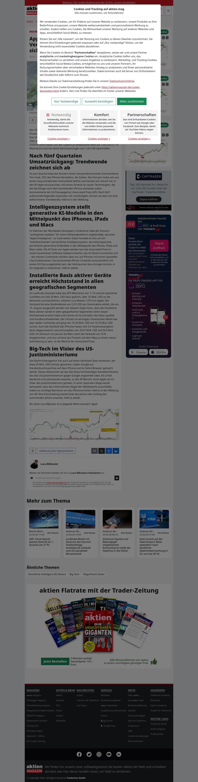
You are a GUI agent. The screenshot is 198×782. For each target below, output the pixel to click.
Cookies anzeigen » (59, 138)
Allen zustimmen (132, 101)
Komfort (101, 114)
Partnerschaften (141, 114)
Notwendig (61, 114)
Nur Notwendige (66, 101)
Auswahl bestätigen (99, 101)
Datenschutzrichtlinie (122, 81)
